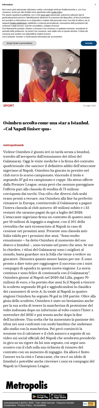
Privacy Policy (25, 405)
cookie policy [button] (56, 12)
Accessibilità (40, 405)
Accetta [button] (88, 43)
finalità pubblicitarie (18, 23)
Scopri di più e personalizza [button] (19, 43)
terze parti (45, 15)
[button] (95, 4)
